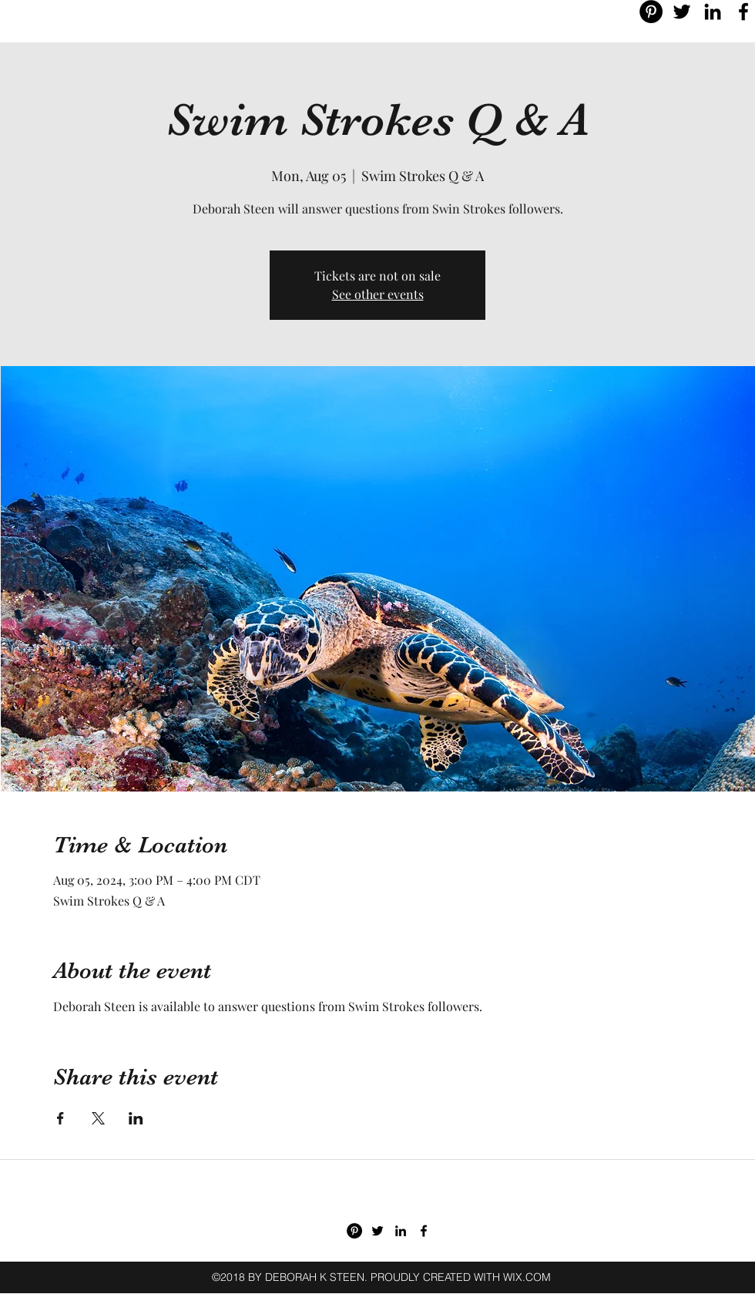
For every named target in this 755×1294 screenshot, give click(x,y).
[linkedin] (712, 11)
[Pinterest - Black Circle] (651, 11)
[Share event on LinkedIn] (136, 1118)
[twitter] (681, 11)
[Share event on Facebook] (60, 1118)
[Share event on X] (98, 1118)
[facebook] (743, 11)
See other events (378, 294)
